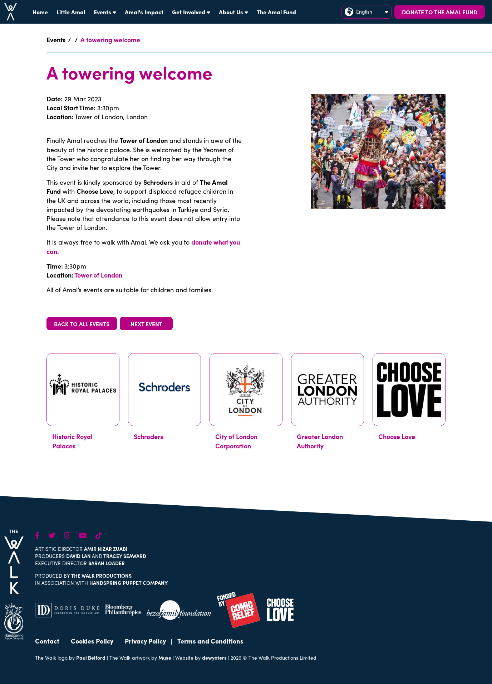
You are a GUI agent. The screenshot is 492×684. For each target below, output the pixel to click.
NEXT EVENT (146, 324)
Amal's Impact (144, 12)
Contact (47, 640)
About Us (233, 12)
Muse (164, 657)
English (366, 12)
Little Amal (70, 12)
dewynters (214, 657)
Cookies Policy (92, 640)
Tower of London (98, 274)
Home (40, 12)
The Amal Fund (276, 12)
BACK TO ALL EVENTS (81, 324)
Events (105, 12)
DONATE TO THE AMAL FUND (439, 12)
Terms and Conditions (210, 640)
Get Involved (191, 12)
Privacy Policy (145, 640)
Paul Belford (90, 657)
